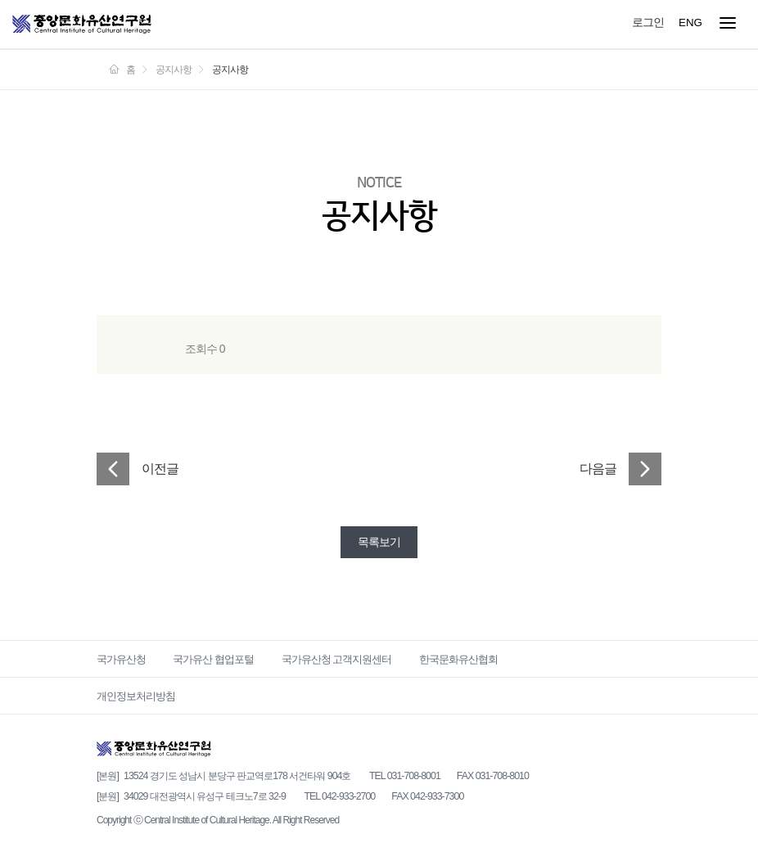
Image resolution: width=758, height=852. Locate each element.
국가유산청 (121, 659)
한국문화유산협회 (458, 659)
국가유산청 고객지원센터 (337, 659)
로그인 (648, 22)
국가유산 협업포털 (213, 659)
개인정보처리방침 (136, 696)
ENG (690, 22)
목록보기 (379, 541)
